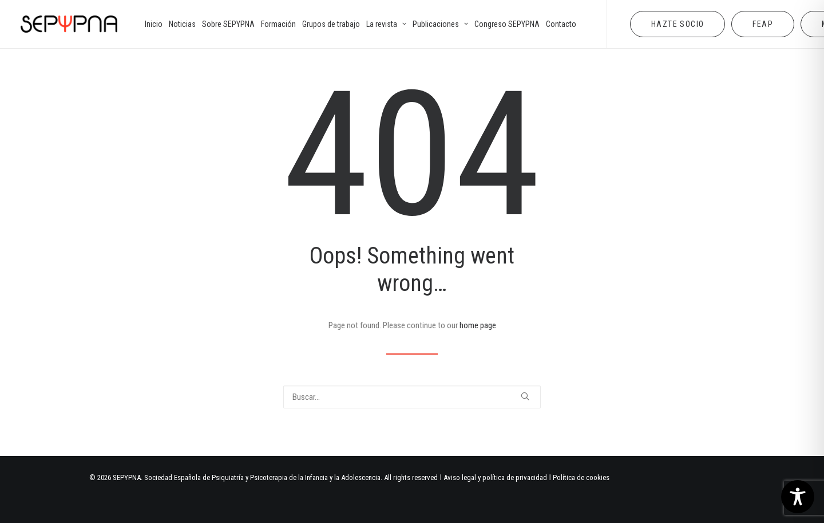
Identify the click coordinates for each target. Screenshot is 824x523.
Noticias (182, 24)
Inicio (154, 24)
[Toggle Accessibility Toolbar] (797, 496)
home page (477, 325)
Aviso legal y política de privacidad (495, 477)
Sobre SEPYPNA (228, 24)
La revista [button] (386, 24)
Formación (278, 24)
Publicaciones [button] (440, 24)
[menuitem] (153, 24)
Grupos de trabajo (331, 24)
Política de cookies (581, 477)
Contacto (561, 24)
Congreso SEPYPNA (507, 24)
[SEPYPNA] (69, 24)
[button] (525, 396)
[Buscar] (412, 397)
